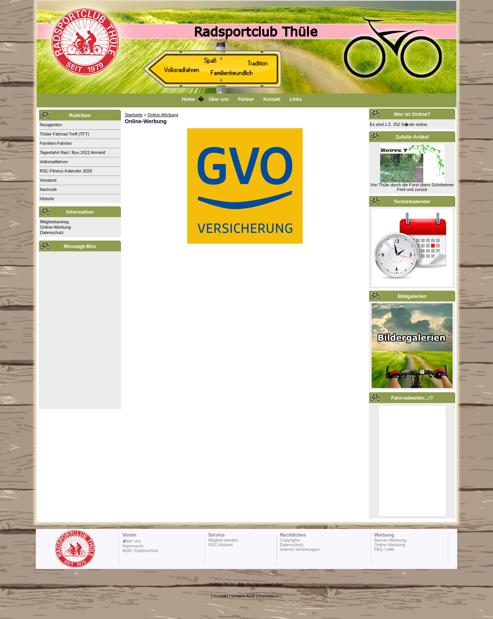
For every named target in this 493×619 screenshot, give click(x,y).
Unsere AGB (243, 596)
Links (296, 99)
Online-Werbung (55, 227)
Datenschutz (52, 232)
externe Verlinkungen (300, 549)
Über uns (219, 99)
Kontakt (272, 99)
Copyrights (290, 540)
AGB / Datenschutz (140, 550)
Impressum (132, 546)
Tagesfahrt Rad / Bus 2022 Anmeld (72, 152)
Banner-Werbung (390, 540)
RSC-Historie (220, 544)
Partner (246, 99)
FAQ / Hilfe (384, 549)
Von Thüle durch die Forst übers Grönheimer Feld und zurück (412, 187)
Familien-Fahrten (56, 143)
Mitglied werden (223, 540)
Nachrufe (48, 189)
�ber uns (131, 541)
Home (188, 99)
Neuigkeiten (51, 124)
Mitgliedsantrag (54, 221)
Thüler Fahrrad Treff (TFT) (64, 134)
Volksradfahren (54, 161)
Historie (47, 198)
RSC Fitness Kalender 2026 (66, 171)
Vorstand (48, 180)
